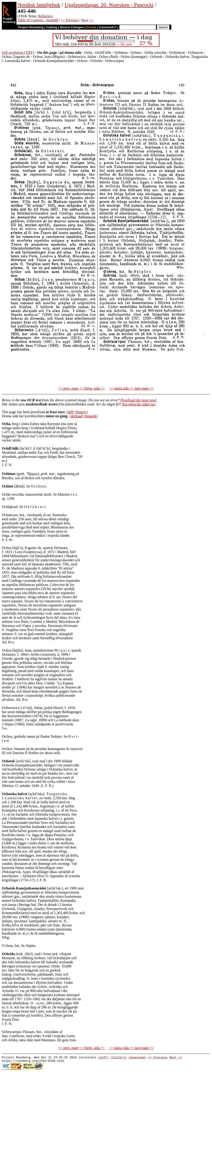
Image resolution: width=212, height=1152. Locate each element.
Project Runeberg (30, 27)
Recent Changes (72, 27)
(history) (81, 412)
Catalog (51, 27)
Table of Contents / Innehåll (37, 20)
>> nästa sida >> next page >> (131, 388)
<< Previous (70, 20)
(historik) (91, 416)
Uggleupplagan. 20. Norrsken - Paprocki (108, 5)
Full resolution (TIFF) (18, 52)
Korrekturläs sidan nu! (139, 404)
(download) (137, 1058)
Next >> (87, 20)
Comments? (108, 27)
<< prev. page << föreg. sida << (81, 388)
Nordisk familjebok (38, 5)
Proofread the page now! (138, 400)
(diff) (70, 412)
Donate (91, 27)
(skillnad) (76, 416)
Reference (45, 16)
